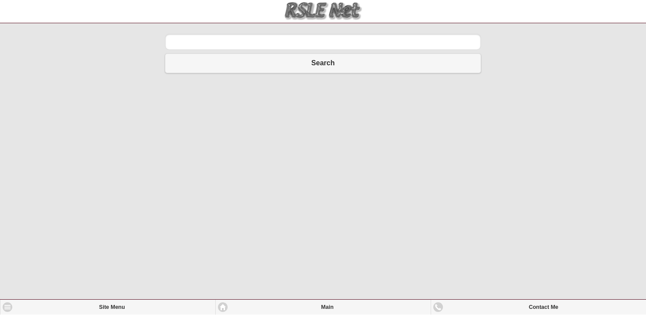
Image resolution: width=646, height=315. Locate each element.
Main (327, 307)
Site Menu (112, 307)
